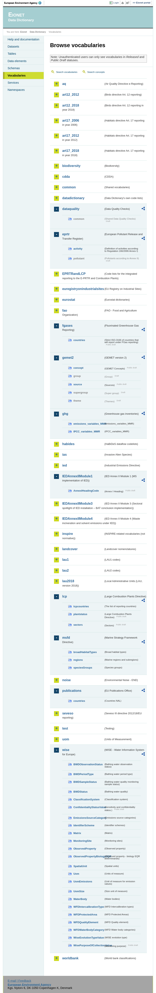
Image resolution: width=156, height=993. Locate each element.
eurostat (68, 299)
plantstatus (80, 614)
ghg (65, 413)
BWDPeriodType (83, 774)
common (69, 187)
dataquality (70, 209)
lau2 (65, 570)
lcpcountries (81, 606)
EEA (24, 3)
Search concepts (96, 72)
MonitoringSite (82, 840)
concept (78, 367)
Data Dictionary (38, 32)
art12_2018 (70, 105)
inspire (67, 533)
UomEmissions (82, 881)
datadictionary (73, 198)
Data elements (17, 61)
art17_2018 (70, 150)
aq (64, 84)
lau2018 (68, 581)
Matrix (77, 833)
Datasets (13, 46)
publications (71, 690)
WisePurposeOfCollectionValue (88, 945)
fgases (67, 325)
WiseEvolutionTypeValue (88, 937)
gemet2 (68, 357)
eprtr (65, 234)
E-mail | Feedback (19, 980)
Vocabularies (17, 75)
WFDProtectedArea (85, 914)
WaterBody (80, 899)
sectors (78, 624)
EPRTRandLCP (74, 273)
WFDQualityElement (85, 922)
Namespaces (16, 89)
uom (65, 739)
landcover (70, 549)
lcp (64, 596)
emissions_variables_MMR (88, 423)
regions (78, 659)
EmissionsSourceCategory (88, 817)
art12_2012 (70, 94)
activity (77, 248)
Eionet (23, 32)
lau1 (65, 559)
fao (64, 310)
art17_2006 (70, 120)
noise (66, 680)
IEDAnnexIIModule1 (77, 476)
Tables (12, 53)
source (77, 384)
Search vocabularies (66, 72)
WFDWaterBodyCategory (88, 929)
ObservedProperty (84, 848)
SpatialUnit (80, 866)
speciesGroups (82, 667)
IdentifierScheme (83, 825)
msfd (66, 637)
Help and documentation (23, 39)
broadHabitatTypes (85, 652)
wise (65, 750)
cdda (66, 176)
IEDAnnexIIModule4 (77, 518)
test (65, 728)
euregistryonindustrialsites (83, 289)
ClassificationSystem (86, 799)
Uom (76, 873)
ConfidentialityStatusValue (88, 807)
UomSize (78, 891)
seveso (67, 713)
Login (116, 2)
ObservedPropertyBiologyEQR (88, 856)
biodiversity (71, 166)
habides (68, 444)
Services (13, 82)
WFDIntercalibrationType (88, 906)
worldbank (70, 958)
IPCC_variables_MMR (86, 431)
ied (64, 465)
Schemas (14, 68)
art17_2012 (70, 135)
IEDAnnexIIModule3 (77, 503)
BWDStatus (80, 791)
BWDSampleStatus (85, 781)
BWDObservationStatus (88, 764)
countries (79, 340)
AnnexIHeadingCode (86, 490)
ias (64, 454)
